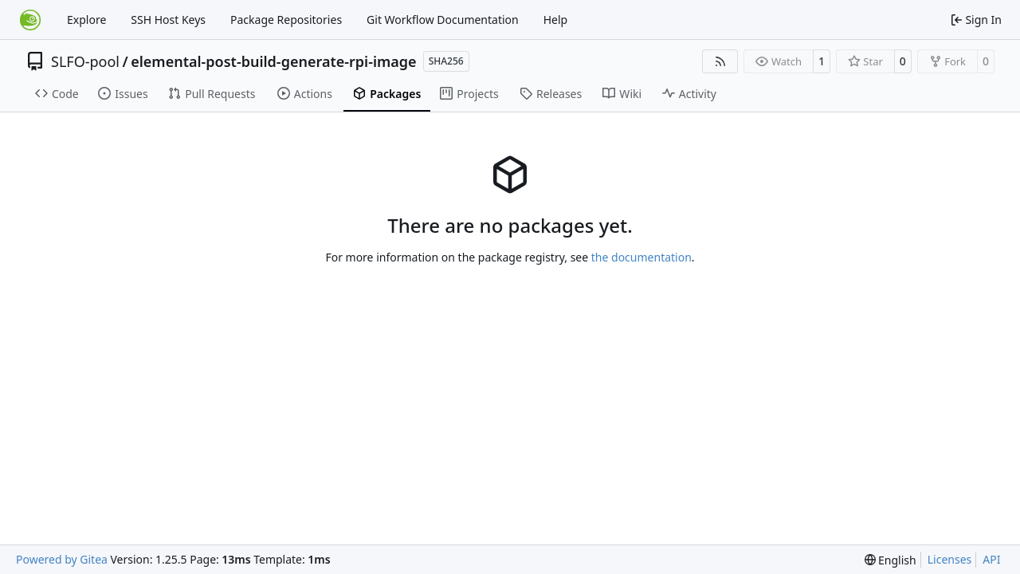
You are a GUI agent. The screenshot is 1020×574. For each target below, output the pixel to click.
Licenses (950, 559)
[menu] (890, 560)
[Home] (30, 20)
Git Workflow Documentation (443, 19)
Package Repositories (286, 19)
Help (555, 19)
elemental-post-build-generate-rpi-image (273, 61)
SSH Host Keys (168, 19)
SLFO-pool (85, 61)
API (991, 559)
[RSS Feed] (720, 61)
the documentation (641, 257)
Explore (86, 19)
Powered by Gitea (62, 559)
